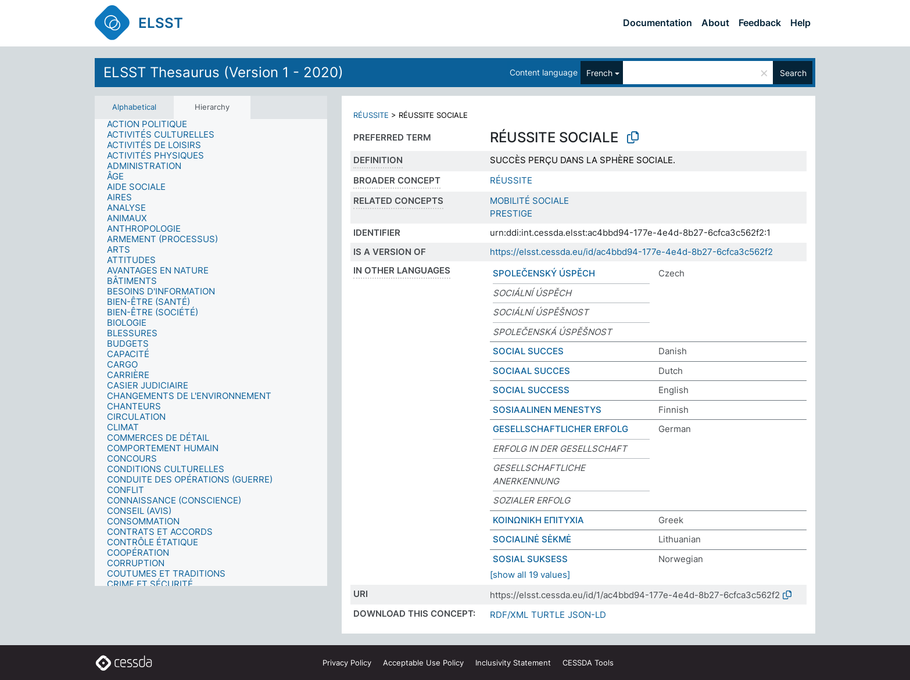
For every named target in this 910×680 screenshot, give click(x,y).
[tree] (211, 352)
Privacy (347, 662)
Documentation (657, 22)
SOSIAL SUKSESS (530, 558)
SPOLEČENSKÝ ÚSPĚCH (544, 273)
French (599, 73)
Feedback (760, 22)
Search (793, 73)
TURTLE (548, 614)
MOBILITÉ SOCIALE (529, 200)
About (715, 22)
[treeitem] (152, 124)
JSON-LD (587, 614)
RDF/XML (509, 614)
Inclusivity (513, 662)
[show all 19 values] (530, 574)
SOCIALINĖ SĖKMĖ (532, 539)
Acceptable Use (423, 662)
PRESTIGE (511, 213)
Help (800, 22)
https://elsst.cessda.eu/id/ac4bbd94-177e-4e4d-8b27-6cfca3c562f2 (631, 251)
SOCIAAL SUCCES (531, 370)
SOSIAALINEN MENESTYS (547, 409)
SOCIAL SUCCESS (531, 389)
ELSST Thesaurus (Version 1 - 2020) (223, 72)
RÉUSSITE (371, 115)
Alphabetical (134, 106)
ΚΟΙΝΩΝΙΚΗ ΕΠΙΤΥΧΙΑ (538, 520)
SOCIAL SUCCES (528, 351)
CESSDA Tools (588, 662)
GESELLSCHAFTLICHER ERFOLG (560, 428)
